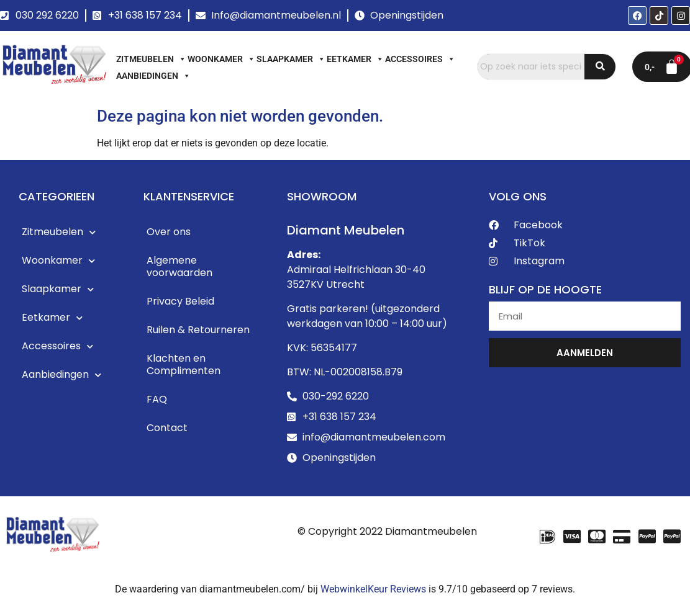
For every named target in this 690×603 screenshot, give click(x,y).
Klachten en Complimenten (183, 364)
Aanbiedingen (153, 76)
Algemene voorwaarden (179, 266)
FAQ (157, 399)
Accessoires (420, 59)
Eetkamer (355, 59)
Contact (167, 428)
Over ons (169, 232)
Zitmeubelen (151, 59)
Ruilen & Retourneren (198, 330)
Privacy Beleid (180, 301)
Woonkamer (221, 59)
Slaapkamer (290, 59)
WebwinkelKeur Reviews (373, 589)
